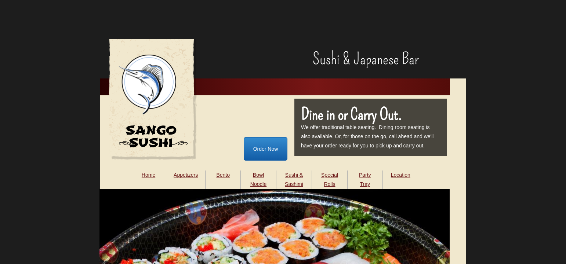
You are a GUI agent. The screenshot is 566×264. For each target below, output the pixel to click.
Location (400, 175)
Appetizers (186, 175)
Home (148, 175)
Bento (223, 175)
